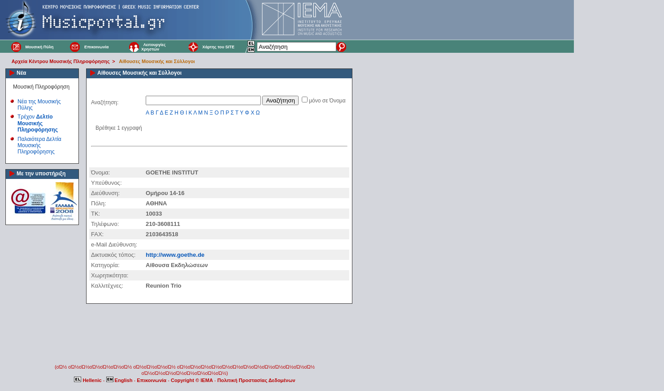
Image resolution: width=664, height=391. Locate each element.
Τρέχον (37, 123)
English (120, 380)
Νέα (21, 73)
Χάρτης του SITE (218, 47)
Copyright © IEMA (192, 380)
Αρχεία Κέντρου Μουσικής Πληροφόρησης (61, 61)
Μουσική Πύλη (39, 47)
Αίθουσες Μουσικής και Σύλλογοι (157, 61)
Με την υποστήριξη (41, 173)
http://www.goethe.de (175, 254)
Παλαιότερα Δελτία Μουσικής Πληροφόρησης (39, 145)
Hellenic (88, 380)
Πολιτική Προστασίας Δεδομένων (256, 380)
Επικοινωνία (96, 47)
